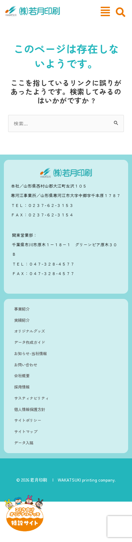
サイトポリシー (27, 420)
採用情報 (22, 387)
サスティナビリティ (31, 398)
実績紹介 (22, 320)
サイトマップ (25, 431)
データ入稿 (23, 442)
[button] (105, 11)
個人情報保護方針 (29, 409)
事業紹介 (22, 309)
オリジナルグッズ (29, 331)
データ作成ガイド (29, 342)
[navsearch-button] (120, 12)
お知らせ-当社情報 (30, 353)
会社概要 (22, 375)
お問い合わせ (25, 364)
